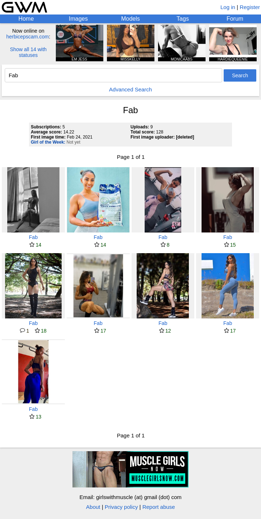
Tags (183, 19)
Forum (235, 19)
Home (26, 19)
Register (250, 7)
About (93, 507)
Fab (33, 237)
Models (130, 19)
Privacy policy (121, 507)
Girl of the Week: (48, 142)
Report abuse (158, 507)
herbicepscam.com (27, 37)
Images (78, 19)
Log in (227, 7)
